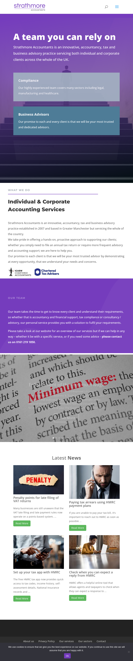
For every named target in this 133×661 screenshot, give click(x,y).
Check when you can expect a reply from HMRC (91, 574)
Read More (22, 523)
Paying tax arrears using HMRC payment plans (92, 504)
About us (28, 641)
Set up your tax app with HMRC (36, 572)
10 (79, 438)
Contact (101, 641)
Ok (67, 656)
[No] (128, 652)
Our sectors (85, 641)
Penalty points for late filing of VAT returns (36, 499)
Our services (66, 641)
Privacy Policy (46, 641)
